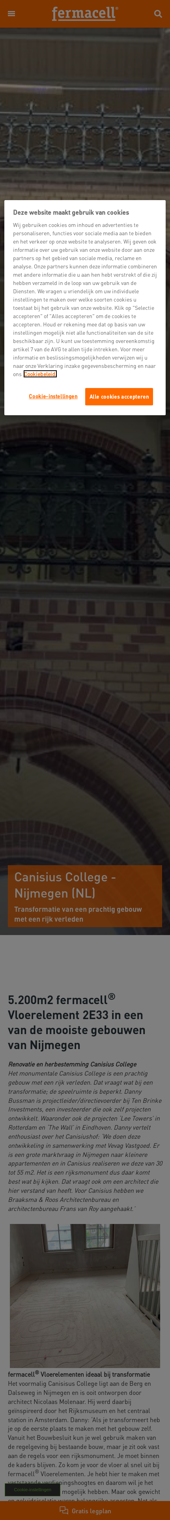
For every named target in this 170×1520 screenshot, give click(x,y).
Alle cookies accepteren (119, 396)
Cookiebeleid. (40, 373)
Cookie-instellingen (53, 396)
